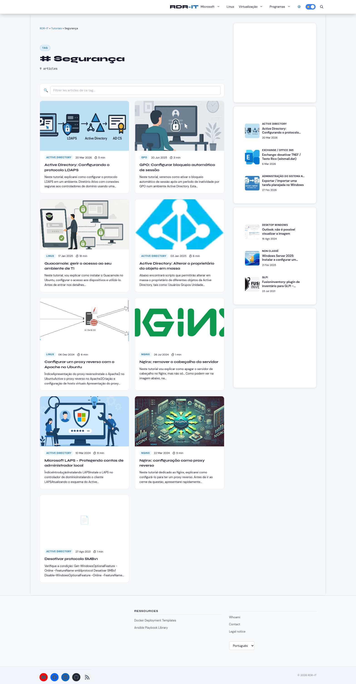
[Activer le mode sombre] (311, 7)
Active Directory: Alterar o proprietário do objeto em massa (176, 265)
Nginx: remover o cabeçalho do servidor (178, 362)
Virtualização (252, 7)
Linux (230, 7)
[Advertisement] (277, 65)
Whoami (234, 617)
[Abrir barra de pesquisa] (322, 7)
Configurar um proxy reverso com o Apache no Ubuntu (79, 364)
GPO (144, 157)
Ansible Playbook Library (151, 628)
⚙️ (299, 7)
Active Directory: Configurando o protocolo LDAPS (76, 167)
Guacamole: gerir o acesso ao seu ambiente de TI (77, 265)
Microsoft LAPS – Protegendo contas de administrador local (84, 462)
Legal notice (237, 631)
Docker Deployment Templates (155, 620)
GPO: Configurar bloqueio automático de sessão (177, 167)
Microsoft (211, 7)
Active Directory (59, 157)
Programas (281, 7)
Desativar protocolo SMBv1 (71, 559)
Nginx (145, 354)
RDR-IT (184, 7)
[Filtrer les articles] (135, 90)
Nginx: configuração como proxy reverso (172, 462)
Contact (234, 624)
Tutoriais (56, 28)
